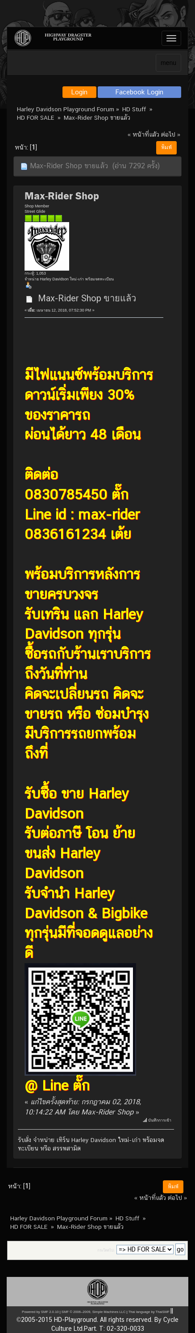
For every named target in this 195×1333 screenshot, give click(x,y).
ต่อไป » (170, 134)
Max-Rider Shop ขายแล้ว (87, 298)
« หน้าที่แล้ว (143, 134)
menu (168, 62)
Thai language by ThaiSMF (149, 1312)
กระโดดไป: (106, 1250)
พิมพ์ (166, 147)
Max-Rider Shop (62, 196)
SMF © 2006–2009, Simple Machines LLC (94, 1312)
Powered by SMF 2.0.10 (40, 1312)
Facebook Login (139, 92)
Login (79, 92)
